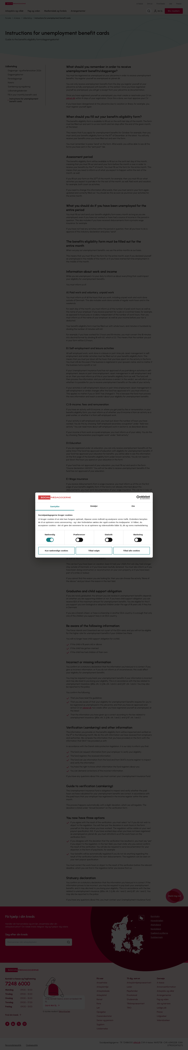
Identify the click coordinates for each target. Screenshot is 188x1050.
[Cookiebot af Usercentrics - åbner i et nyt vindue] (138, 497)
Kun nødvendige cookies (56, 551)
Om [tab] (133, 506)
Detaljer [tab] (94, 506)
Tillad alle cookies (131, 551)
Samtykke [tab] (55, 506)
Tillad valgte (94, 551)
